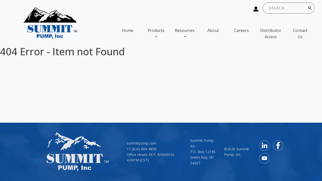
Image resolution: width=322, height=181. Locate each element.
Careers (241, 30)
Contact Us (300, 34)
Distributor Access (270, 34)
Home (127, 30)
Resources (184, 30)
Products (156, 30)
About (213, 30)
